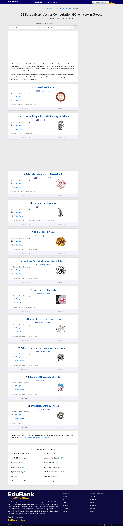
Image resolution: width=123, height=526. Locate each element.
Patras (25, 438)
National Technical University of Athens (43, 261)
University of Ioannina (43, 203)
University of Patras (43, 87)
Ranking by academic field (43, 23)
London (65, 508)
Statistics (25, 108)
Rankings (61, 108)
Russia (92, 512)
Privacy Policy (110, 525)
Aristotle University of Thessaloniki (43, 174)
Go (75, 27)
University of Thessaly (43, 290)
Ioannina (47, 438)
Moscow (66, 505)
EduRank (71, 18)
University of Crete (43, 232)
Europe (68, 8)
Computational (59, 8)
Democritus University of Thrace (43, 319)
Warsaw (65, 499)
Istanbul (65, 496)
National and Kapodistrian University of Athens (43, 116)
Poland (92, 502)
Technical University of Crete (43, 377)
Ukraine (93, 499)
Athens (30, 438)
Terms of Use (99, 525)
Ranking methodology (17, 520)
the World (19, 100)
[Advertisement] (25, 47)
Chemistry (48, 8)
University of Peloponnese (43, 405)
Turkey (92, 496)
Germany (93, 505)
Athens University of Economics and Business (43, 348)
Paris (64, 502)
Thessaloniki (37, 438)
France (92, 508)
